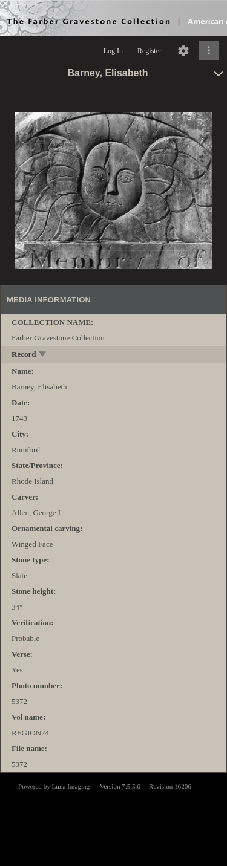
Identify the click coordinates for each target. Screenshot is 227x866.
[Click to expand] (209, 50)
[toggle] (43, 355)
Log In (113, 51)
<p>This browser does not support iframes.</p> (113, 818)
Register (149, 51)
